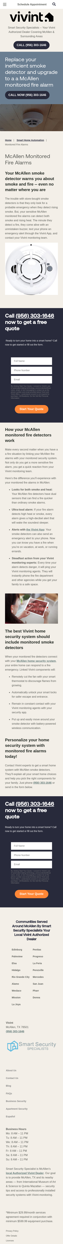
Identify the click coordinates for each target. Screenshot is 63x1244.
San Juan (38, 983)
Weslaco (16, 990)
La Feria (37, 963)
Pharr (36, 990)
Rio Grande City (21, 977)
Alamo (15, 983)
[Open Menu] (4, 4)
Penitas (37, 949)
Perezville (38, 970)
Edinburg (17, 949)
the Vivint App (35, 529)
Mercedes (38, 977)
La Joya (16, 1004)
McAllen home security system (36, 661)
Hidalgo (16, 970)
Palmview (17, 956)
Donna (36, 997)
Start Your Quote (31, 409)
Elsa (14, 963)
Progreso (38, 956)
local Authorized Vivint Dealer (25, 1173)
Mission (16, 997)
